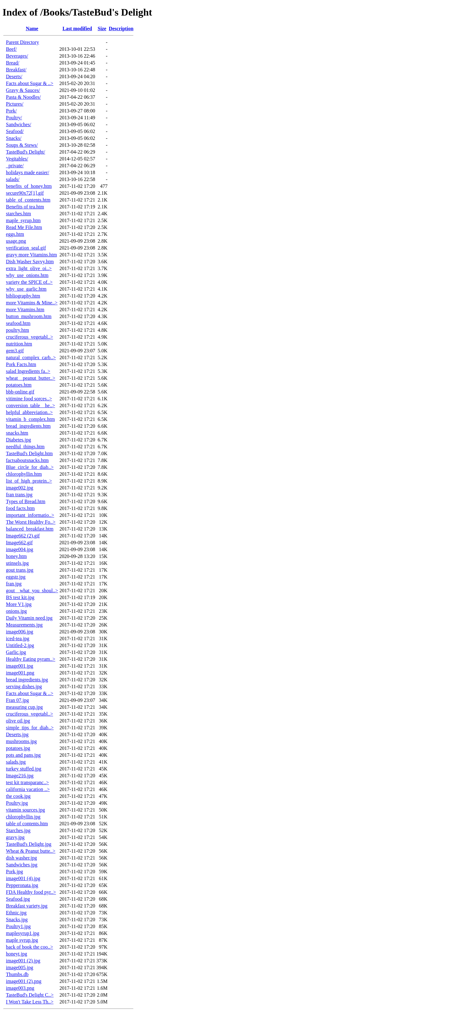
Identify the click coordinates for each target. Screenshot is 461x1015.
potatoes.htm (18, 385)
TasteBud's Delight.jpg (28, 844)
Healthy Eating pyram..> (30, 659)
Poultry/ (14, 117)
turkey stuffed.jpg (23, 768)
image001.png (20, 672)
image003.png (20, 988)
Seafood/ (15, 131)
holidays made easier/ (27, 172)
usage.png (16, 241)
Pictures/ (14, 104)
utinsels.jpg (17, 563)
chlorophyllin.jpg (23, 816)
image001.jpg (19, 666)
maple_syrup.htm (23, 220)
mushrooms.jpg (21, 741)
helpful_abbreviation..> (29, 412)
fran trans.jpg (19, 494)
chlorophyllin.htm (24, 474)
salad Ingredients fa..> (28, 371)
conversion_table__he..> (30, 405)
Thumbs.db (17, 974)
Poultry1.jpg (18, 926)
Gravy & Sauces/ (23, 90)
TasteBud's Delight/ (25, 152)
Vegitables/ (17, 158)
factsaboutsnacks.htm (27, 460)
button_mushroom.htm (28, 316)
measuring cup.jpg (24, 707)
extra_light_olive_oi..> (29, 268)
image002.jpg (19, 487)
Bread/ (12, 62)
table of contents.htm (27, 823)
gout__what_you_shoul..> (32, 590)
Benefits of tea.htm (25, 206)
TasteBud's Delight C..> (30, 995)
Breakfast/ (16, 69)
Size (102, 28)
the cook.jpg (18, 796)
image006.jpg (19, 631)
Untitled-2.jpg (20, 645)
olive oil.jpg (18, 720)
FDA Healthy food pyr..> (31, 892)
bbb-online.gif (20, 391)
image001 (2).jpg (23, 960)
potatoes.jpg (18, 748)
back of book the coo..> (29, 947)
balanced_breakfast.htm (29, 528)
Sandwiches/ (18, 124)
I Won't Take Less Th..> (30, 1001)
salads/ (13, 179)
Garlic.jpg (16, 652)
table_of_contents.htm (28, 200)
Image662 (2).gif (23, 535)
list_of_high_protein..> (29, 481)
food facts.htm (20, 508)
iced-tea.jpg (17, 638)
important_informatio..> (30, 515)
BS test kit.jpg (20, 597)
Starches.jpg (18, 830)
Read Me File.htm (24, 227)
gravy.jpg (15, 837)
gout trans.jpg (19, 570)
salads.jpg (16, 762)
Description (121, 28)
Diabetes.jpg (18, 439)
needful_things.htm (25, 446)
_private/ (15, 165)
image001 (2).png (23, 981)
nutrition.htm (19, 343)
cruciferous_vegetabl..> (29, 337)
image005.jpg (19, 967)
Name (32, 28)
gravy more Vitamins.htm (31, 254)
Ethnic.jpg (16, 912)
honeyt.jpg (16, 953)
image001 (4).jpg (23, 878)
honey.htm (16, 556)
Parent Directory (22, 42)
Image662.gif (19, 542)
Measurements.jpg (24, 624)
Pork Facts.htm (21, 364)
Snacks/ (14, 138)
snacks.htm (17, 433)
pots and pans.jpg (23, 755)
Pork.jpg (14, 871)
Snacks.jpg (17, 919)
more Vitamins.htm (25, 309)
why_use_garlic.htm (26, 289)
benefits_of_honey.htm (29, 186)
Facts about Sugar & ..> (29, 83)
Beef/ (11, 49)
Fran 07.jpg (17, 700)
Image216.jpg (19, 775)
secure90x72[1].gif (25, 193)
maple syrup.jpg (22, 940)
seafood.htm (18, 323)
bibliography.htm (23, 295)
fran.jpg (14, 583)
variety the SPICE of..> (29, 282)
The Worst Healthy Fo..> (30, 522)
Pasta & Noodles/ (23, 97)
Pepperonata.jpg (22, 885)
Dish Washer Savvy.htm (30, 261)
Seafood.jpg (18, 899)
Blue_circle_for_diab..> (30, 467)
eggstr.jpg (16, 576)
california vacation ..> (28, 789)
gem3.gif (15, 350)
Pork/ (11, 110)
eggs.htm (15, 234)
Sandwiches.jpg (21, 864)
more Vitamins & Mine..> (32, 302)
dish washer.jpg (21, 857)
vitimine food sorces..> (29, 398)
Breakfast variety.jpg (26, 905)
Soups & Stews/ (22, 145)
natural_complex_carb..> (31, 357)
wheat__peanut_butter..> (30, 378)
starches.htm (18, 213)
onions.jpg (16, 611)
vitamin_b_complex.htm (30, 419)
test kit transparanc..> (27, 782)
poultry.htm (17, 330)
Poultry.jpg (17, 803)
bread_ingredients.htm (28, 426)
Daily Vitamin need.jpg (29, 618)
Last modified (77, 28)
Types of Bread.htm (25, 501)
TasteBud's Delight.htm (29, 453)
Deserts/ (14, 76)
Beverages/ (17, 56)
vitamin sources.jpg (25, 809)
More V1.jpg (18, 604)
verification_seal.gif (26, 247)
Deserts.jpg (17, 734)
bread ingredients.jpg (27, 679)
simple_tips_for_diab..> (30, 727)
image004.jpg (19, 549)
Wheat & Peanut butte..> (30, 851)
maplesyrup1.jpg (22, 933)
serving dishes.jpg (24, 686)
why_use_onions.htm (27, 275)
